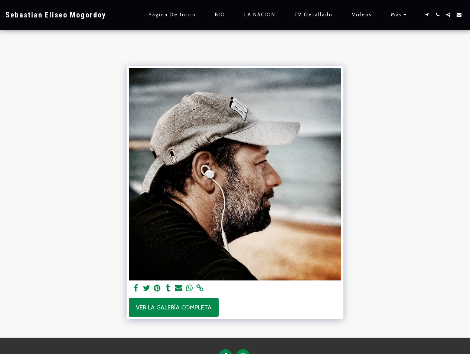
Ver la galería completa (174, 307)
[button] (427, 14)
